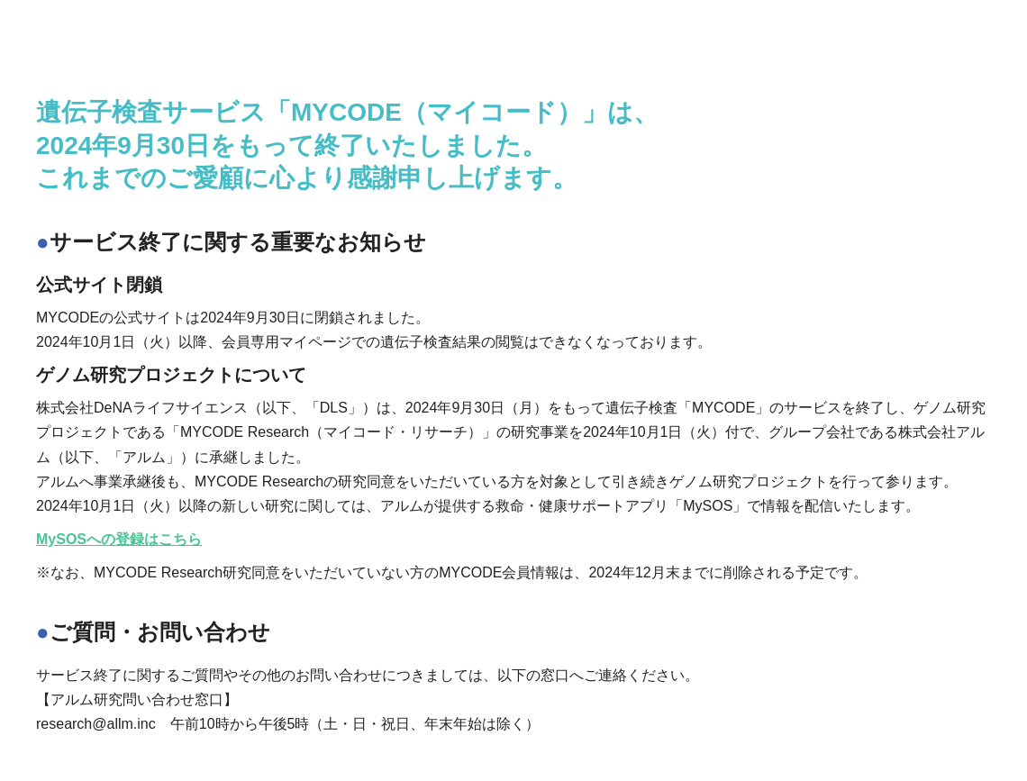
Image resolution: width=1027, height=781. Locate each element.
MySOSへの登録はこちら (119, 539)
